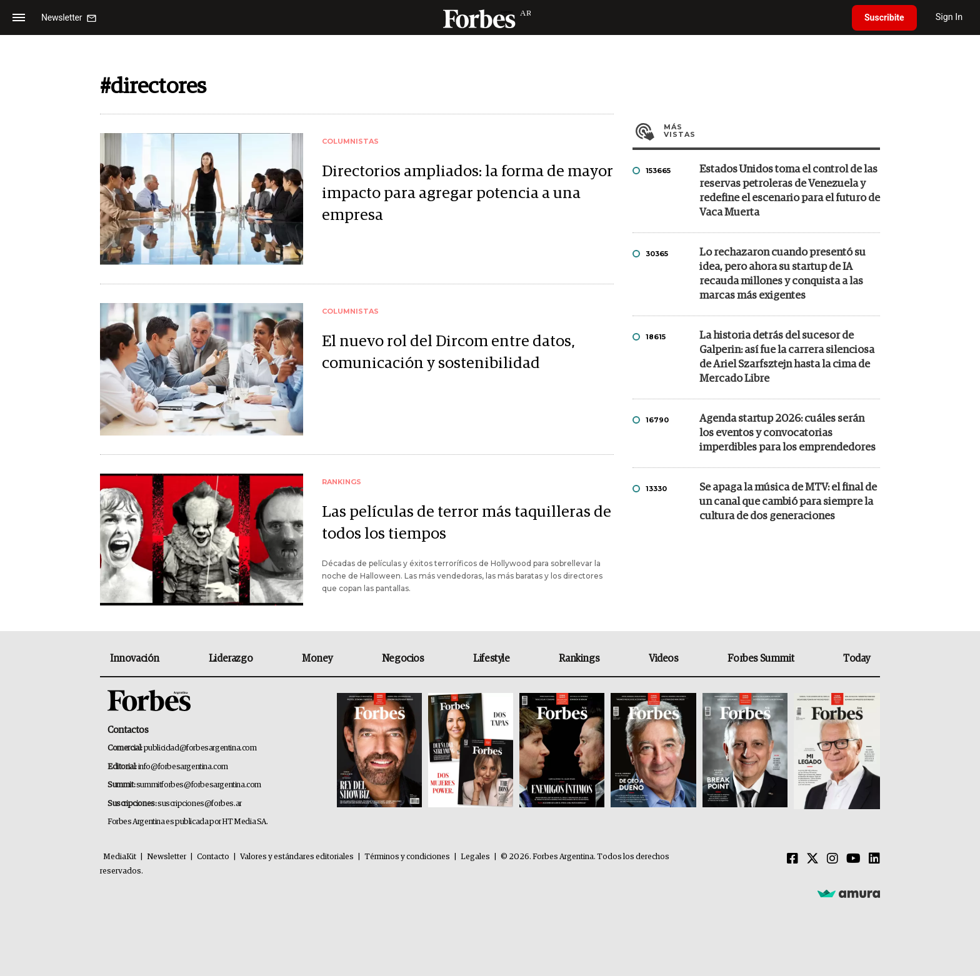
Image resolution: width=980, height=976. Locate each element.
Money (317, 659)
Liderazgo (230, 659)
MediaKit (119, 857)
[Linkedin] (874, 859)
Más (772, 130)
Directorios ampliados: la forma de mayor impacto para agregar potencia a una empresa (467, 193)
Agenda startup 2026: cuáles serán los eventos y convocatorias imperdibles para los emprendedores (787, 433)
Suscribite (884, 17)
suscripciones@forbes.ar (200, 804)
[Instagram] (832, 859)
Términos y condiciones (407, 857)
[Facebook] (792, 859)
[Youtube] (853, 859)
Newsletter (166, 857)
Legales (475, 857)
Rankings (579, 659)
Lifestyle (491, 659)
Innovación (134, 659)
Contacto (213, 857)
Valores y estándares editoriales (297, 857)
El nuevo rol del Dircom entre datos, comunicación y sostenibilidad (448, 352)
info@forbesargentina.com (183, 767)
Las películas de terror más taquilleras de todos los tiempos (466, 523)
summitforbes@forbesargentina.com (198, 785)
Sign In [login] (949, 17)
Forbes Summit (761, 659)
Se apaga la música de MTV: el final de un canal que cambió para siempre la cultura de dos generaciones (788, 502)
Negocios (403, 659)
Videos (664, 659)
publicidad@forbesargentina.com (200, 748)
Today (856, 659)
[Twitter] (812, 859)
